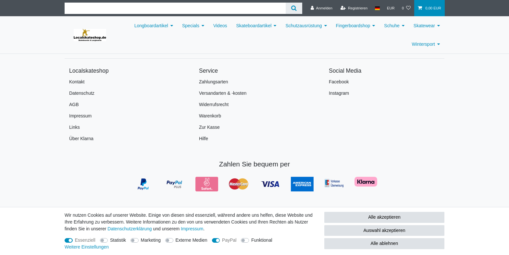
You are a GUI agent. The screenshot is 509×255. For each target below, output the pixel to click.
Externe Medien (191, 240)
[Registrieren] (354, 8)
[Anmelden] (321, 8)
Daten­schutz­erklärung (129, 228)
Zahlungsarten (213, 81)
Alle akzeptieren (384, 217)
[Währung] (390, 8)
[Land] (377, 8)
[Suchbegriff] (175, 8)
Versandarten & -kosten (222, 93)
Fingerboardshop (353, 25)
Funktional (261, 240)
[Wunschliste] (406, 8)
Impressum (80, 115)
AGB (74, 104)
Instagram (339, 93)
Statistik (118, 240)
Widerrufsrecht (214, 104)
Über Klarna (81, 138)
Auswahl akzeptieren (384, 230)
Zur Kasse (209, 127)
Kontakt (76, 81)
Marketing (151, 240)
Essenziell (85, 240)
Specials (190, 25)
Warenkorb (210, 115)
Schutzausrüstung (303, 25)
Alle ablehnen (384, 243)
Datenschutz (81, 93)
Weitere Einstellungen (87, 246)
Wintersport (423, 44)
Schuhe (391, 25)
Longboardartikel (151, 25)
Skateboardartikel (253, 25)
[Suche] (294, 8)
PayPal (229, 240)
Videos (220, 25)
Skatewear (424, 25)
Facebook (339, 81)
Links (74, 127)
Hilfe (203, 138)
